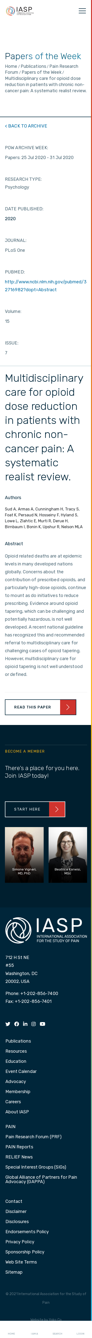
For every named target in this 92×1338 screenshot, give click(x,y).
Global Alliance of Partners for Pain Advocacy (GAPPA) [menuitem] (41, 1179)
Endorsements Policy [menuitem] (27, 1232)
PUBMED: (15, 272)
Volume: (13, 311)
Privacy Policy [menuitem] (19, 1242)
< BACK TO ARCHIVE (26, 126)
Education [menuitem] (15, 1061)
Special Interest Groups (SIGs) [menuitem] (35, 1167)
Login (80, 1329)
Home (11, 1329)
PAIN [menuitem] (10, 1126)
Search (57, 1329)
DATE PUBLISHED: (24, 209)
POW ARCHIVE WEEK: (26, 147)
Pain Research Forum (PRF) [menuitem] (33, 1137)
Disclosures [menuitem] (17, 1221)
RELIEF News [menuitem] (19, 1157)
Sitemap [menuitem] (14, 1272)
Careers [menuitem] (13, 1102)
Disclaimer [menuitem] (16, 1211)
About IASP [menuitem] (17, 1112)
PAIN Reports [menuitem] (19, 1147)
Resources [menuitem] (16, 1051)
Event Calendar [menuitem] (21, 1071)
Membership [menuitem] (18, 1091)
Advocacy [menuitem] (15, 1081)
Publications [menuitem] (18, 1041)
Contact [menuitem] (14, 1201)
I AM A (34, 1329)
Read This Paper (32, 707)
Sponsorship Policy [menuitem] (25, 1252)
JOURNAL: (15, 240)
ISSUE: (11, 343)
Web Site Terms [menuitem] (21, 1262)
